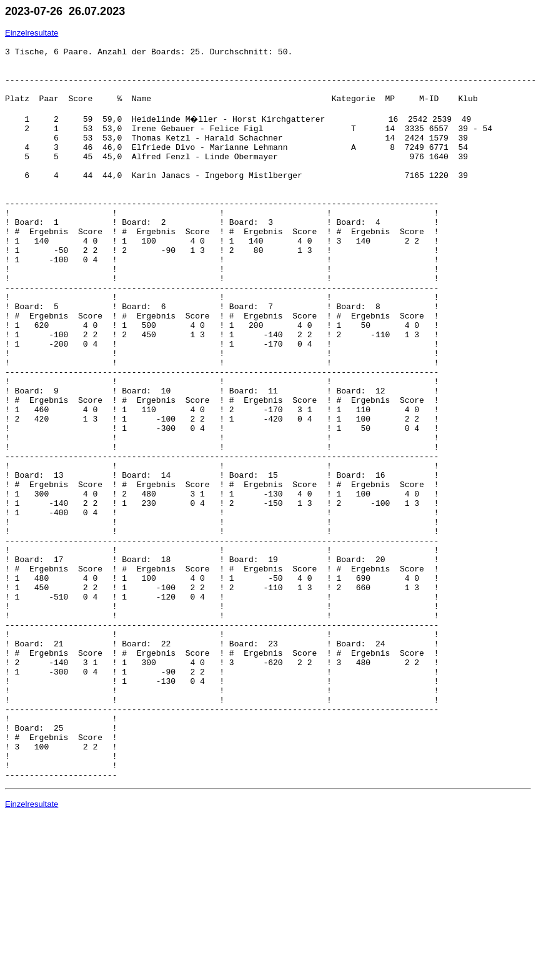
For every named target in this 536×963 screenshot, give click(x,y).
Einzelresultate (31, 32)
